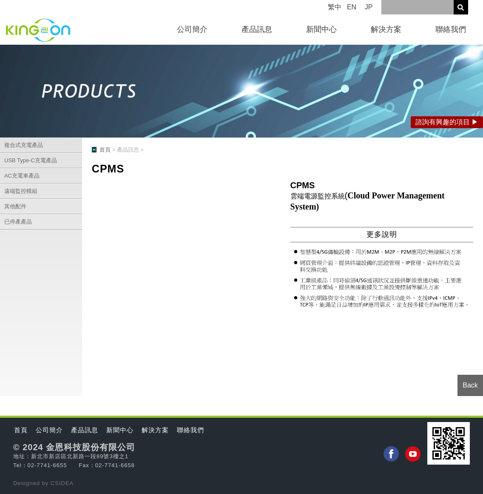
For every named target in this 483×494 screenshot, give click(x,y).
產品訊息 (257, 29)
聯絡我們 (450, 29)
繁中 (334, 7)
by (46, 483)
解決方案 (386, 29)
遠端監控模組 (20, 191)
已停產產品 (18, 221)
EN (351, 7)
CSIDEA (62, 483)
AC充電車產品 (22, 175)
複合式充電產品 (23, 145)
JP (369, 7)
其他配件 (15, 206)
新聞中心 (321, 29)
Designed (27, 483)
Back (470, 385)
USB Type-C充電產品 (30, 160)
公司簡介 (192, 29)
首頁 (105, 149)
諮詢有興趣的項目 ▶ (446, 122)
